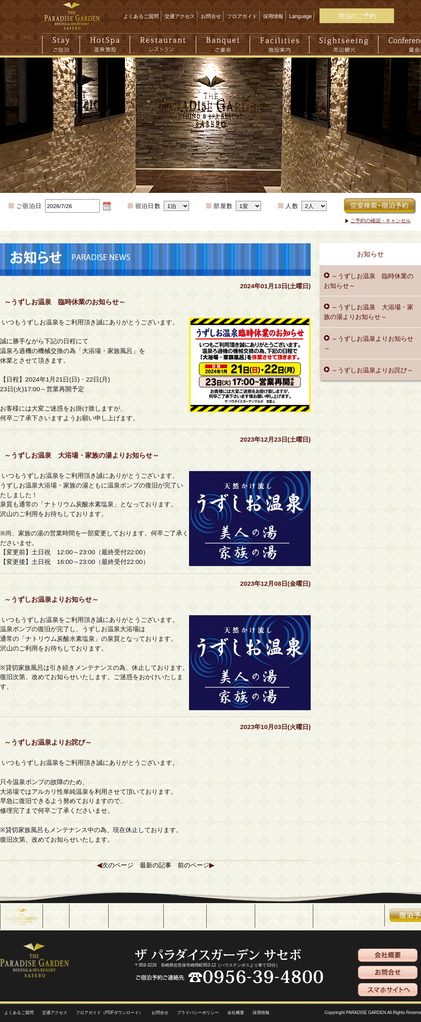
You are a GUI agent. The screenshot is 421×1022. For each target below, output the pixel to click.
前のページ (193, 865)
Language (300, 16)
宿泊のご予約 (357, 15)
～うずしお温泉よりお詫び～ (371, 370)
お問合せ (211, 16)
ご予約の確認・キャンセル (380, 221)
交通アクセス (180, 16)
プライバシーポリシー (198, 1012)
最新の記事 (155, 865)
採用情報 (273, 16)
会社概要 (235, 1012)
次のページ (117, 865)
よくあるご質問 (141, 16)
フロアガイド (242, 16)
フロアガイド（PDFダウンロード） (109, 1012)
